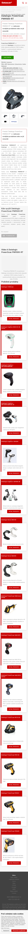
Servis (14, 881)
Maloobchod (11, 64)
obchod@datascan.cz (14, 897)
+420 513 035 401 (14, 899)
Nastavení (6, 930)
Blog (14, 883)
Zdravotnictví (18, 64)
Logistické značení (14, 879)
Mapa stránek (14, 891)
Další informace (5, 928)
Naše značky (14, 877)
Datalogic (9, 62)
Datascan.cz (4, 7)
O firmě (14, 885)
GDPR (14, 889)
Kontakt (14, 887)
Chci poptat (7, 57)
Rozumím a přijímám (19, 930)
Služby (24, 64)
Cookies (14, 893)
